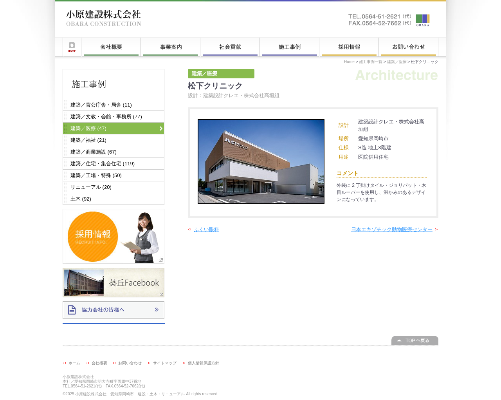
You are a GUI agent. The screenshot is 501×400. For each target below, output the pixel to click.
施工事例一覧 (289, 47)
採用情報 (349, 47)
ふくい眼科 (206, 229)
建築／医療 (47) (88, 128)
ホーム (72, 47)
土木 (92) (80, 199)
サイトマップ (165, 363)
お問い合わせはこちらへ (389, 19)
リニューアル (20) (91, 187)
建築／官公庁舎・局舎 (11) (101, 105)
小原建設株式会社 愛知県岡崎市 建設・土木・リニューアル (104, 19)
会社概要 (111, 47)
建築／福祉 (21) (88, 140)
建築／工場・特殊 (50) (96, 175)
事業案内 (170, 47)
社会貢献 (230, 47)
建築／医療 (397, 62)
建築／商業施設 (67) (93, 152)
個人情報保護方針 (203, 363)
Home (349, 62)
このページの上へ (414, 340)
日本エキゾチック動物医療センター (392, 229)
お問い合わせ (408, 47)
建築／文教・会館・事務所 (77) (106, 116)
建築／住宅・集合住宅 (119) (102, 164)
